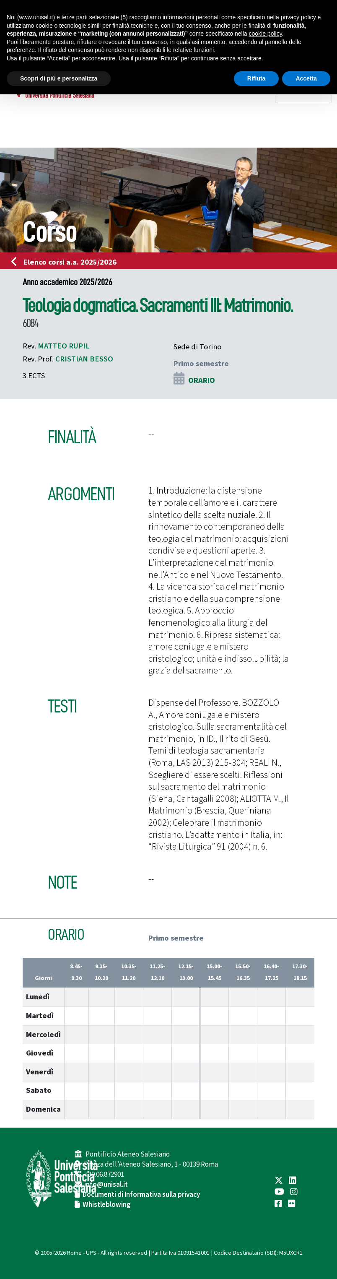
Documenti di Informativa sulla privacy (141, 1195)
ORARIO (201, 380)
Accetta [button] (306, 78)
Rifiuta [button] (256, 78)
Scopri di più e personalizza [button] (58, 78)
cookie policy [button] (265, 33)
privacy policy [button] (298, 17)
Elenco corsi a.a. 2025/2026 (66, 262)
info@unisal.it (106, 1185)
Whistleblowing (107, 1205)
